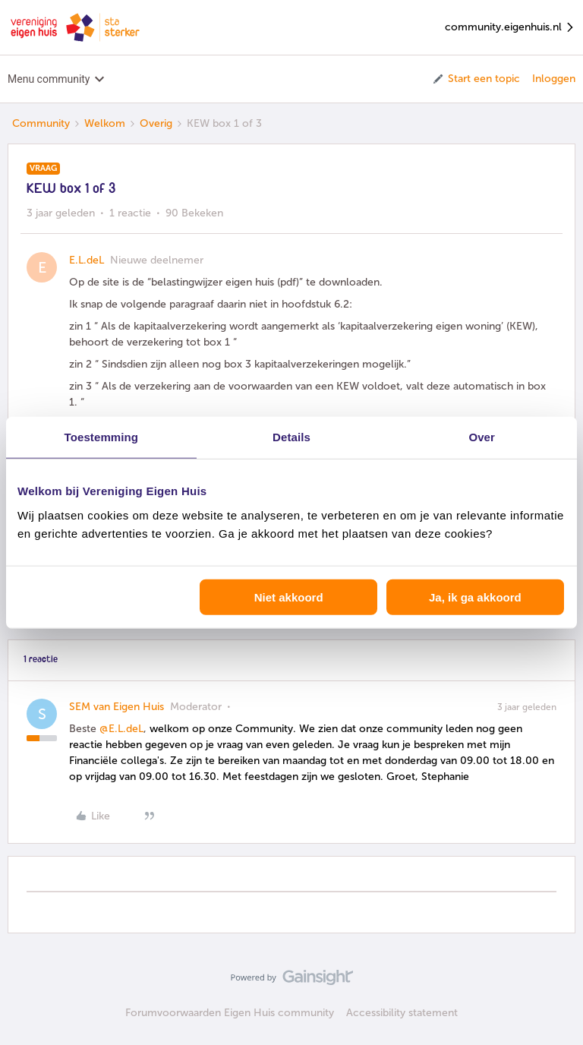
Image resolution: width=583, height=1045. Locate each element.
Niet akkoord (288, 596)
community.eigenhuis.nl (510, 28)
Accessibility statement (402, 1012)
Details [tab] (291, 437)
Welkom (104, 123)
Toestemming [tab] (102, 437)
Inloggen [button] (553, 78)
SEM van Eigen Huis (116, 706)
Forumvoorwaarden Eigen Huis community (229, 1012)
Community (41, 123)
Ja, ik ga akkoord (475, 596)
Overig (156, 123)
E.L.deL (86, 260)
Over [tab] (481, 437)
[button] (475, 79)
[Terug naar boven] (552, 990)
